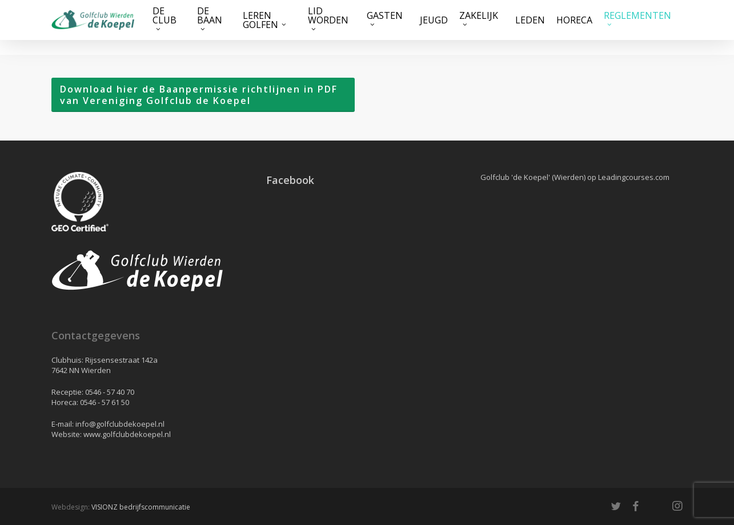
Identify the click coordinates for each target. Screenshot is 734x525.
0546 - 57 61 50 (104, 402)
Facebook (290, 180)
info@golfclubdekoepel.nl (120, 424)
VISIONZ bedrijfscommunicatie (140, 507)
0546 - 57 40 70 (109, 392)
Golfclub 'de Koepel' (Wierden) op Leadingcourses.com (574, 177)
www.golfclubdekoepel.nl (127, 434)
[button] (203, 95)
